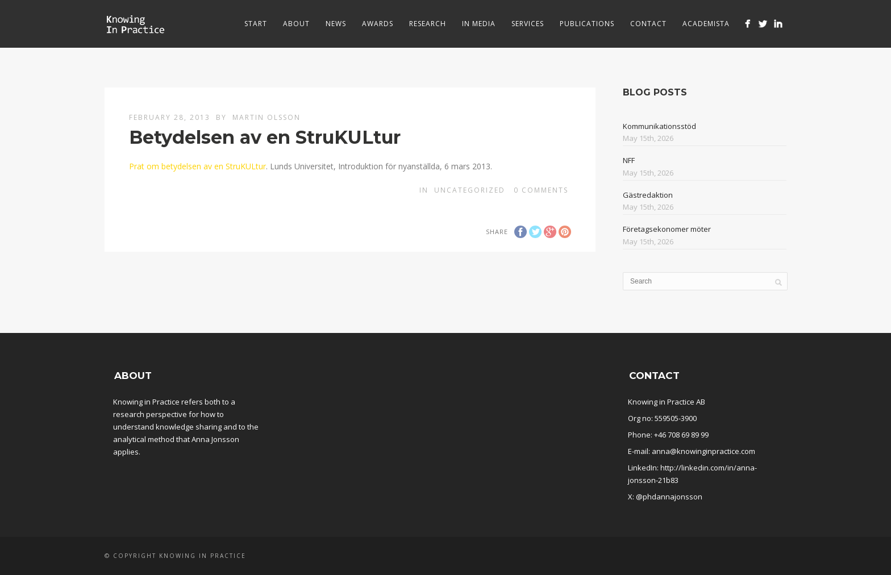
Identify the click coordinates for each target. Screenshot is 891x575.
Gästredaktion (648, 195)
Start (255, 23)
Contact (648, 23)
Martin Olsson (266, 117)
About (296, 23)
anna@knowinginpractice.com (703, 451)
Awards (377, 23)
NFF (629, 160)
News (336, 23)
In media (479, 23)
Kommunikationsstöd (659, 126)
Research (427, 23)
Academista (706, 23)
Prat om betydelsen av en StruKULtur (197, 166)
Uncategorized (469, 190)
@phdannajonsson (669, 496)
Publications (587, 23)
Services (527, 23)
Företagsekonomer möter (667, 229)
